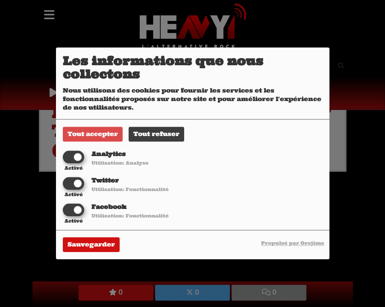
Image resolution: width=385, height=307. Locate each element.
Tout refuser (156, 134)
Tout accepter (93, 134)
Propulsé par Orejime (292, 243)
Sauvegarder (91, 245)
